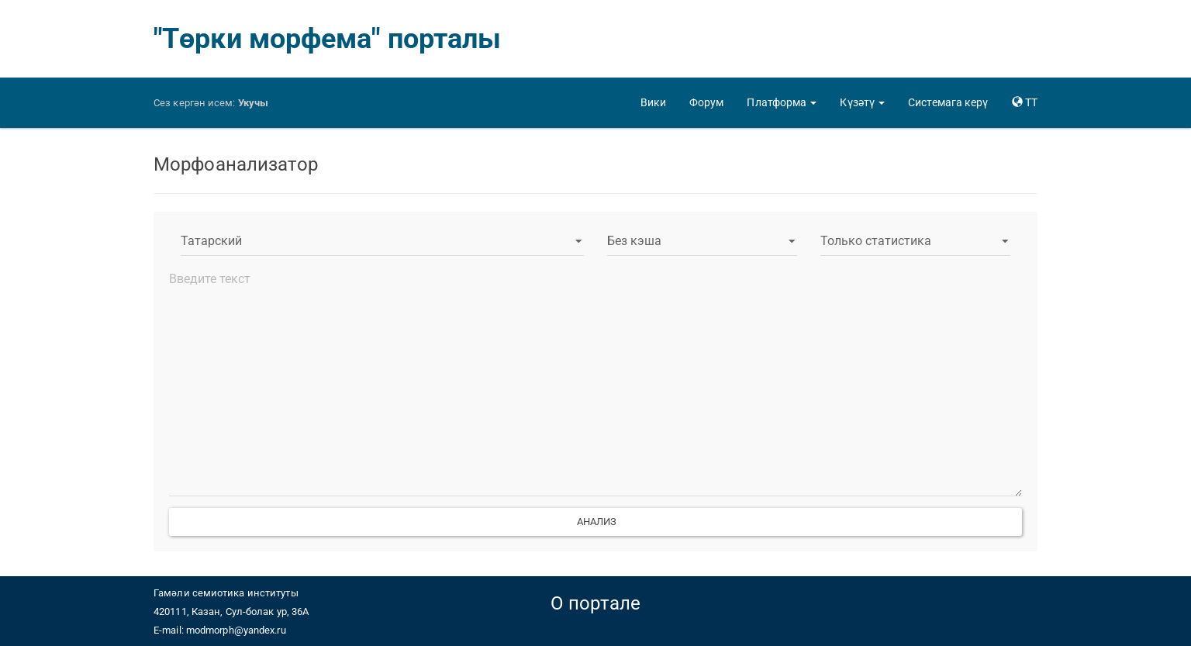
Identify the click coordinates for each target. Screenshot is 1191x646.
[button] (781, 102)
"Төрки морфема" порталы (327, 38)
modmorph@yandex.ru (236, 630)
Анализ (596, 521)
